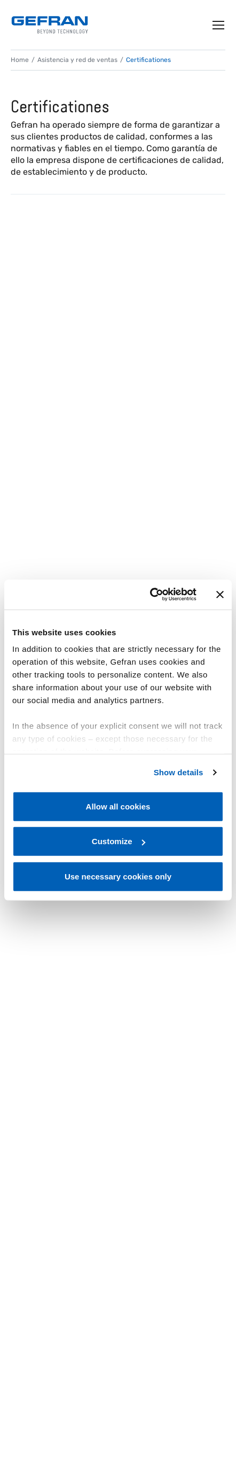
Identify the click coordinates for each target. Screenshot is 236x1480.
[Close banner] (220, 594)
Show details (178, 772)
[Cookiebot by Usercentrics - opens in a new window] (150, 595)
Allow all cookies (118, 806)
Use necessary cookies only (118, 876)
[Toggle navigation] (219, 25)
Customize (118, 841)
